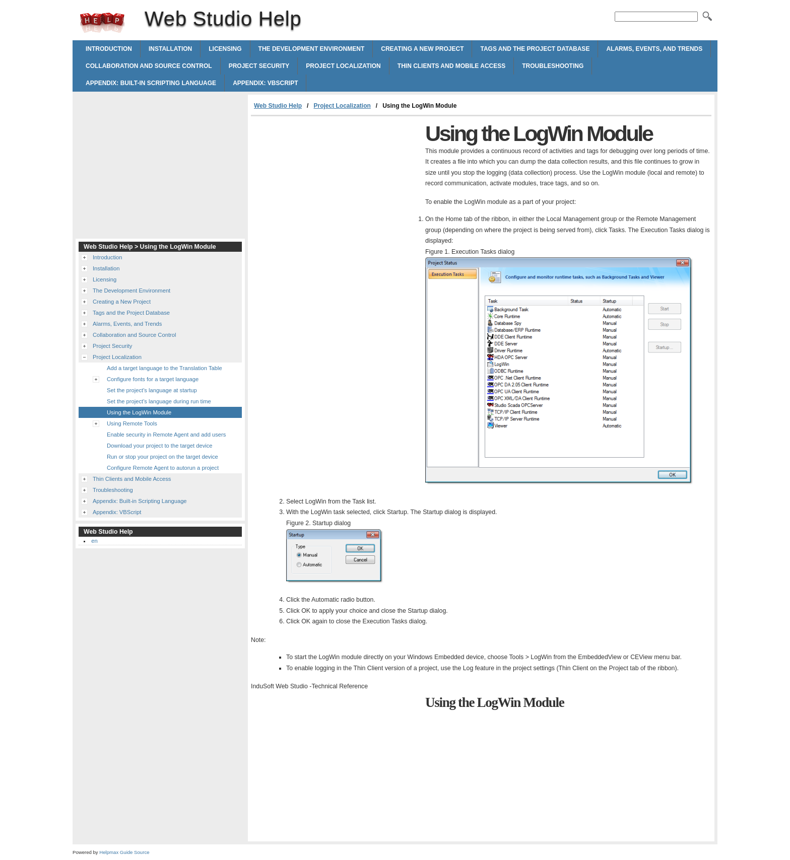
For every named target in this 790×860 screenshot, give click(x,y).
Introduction (109, 48)
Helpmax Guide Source (124, 852)
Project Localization (343, 65)
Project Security (259, 65)
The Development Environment (311, 48)
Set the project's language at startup (152, 390)
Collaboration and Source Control (149, 65)
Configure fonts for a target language (153, 379)
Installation (170, 48)
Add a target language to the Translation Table (164, 368)
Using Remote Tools (132, 423)
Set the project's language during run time (159, 401)
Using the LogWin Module (139, 412)
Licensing (225, 48)
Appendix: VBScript (265, 83)
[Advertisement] (335, 191)
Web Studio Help (102, 23)
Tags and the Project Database (534, 48)
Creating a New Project (422, 48)
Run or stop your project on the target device (162, 457)
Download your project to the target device (160, 446)
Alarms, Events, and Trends (654, 48)
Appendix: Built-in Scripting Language (151, 83)
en (94, 541)
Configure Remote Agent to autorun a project (163, 468)
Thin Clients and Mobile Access (451, 65)
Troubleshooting (552, 65)
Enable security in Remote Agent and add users (166, 435)
